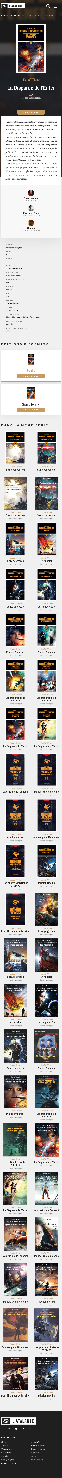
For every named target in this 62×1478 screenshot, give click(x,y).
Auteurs (4, 1445)
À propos (35, 1452)
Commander (31, 112)
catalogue (19, 15)
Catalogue (5, 1442)
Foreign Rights (7, 1459)
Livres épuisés (37, 1459)
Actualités (35, 1442)
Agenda (4, 1456)
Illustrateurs (6, 1452)
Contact (34, 1456)
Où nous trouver (38, 1449)
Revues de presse (38, 1445)
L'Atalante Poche (13, 275)
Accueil (6, 15)
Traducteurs (6, 1449)
